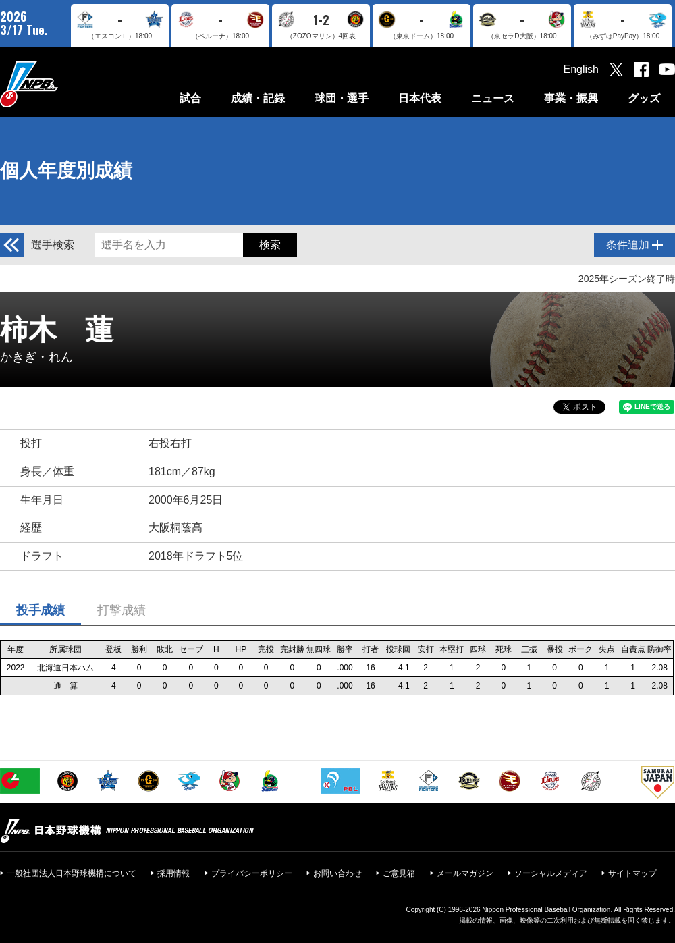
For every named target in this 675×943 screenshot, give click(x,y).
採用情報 (173, 873)
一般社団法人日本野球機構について (71, 873)
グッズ (644, 98)
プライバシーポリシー (251, 873)
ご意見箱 (399, 873)
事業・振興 (571, 98)
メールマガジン (465, 873)
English (581, 69)
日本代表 (419, 98)
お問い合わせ (337, 873)
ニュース (492, 98)
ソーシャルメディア (550, 873)
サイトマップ (632, 873)
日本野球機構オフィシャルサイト (63, 84)
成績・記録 (258, 98)
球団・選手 (342, 98)
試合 (190, 98)
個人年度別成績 (66, 170)
